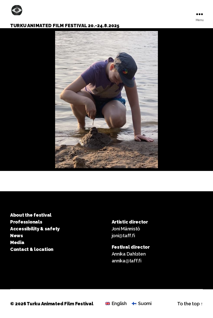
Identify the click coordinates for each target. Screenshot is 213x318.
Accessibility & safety (35, 228)
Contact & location (31, 249)
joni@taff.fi (123, 235)
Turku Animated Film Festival (60, 303)
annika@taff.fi (126, 260)
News (16, 235)
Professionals (26, 222)
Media (17, 242)
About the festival (31, 215)
